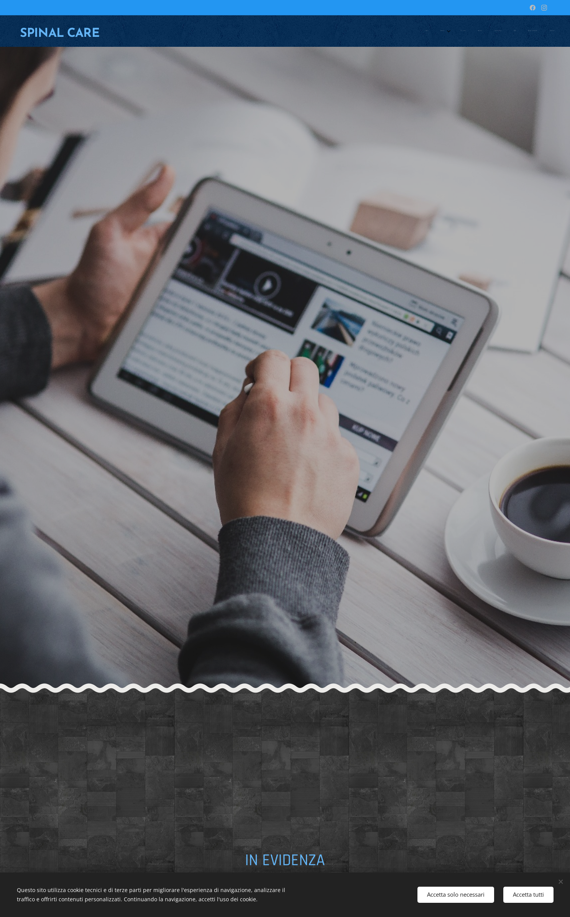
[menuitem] (461, 31)
